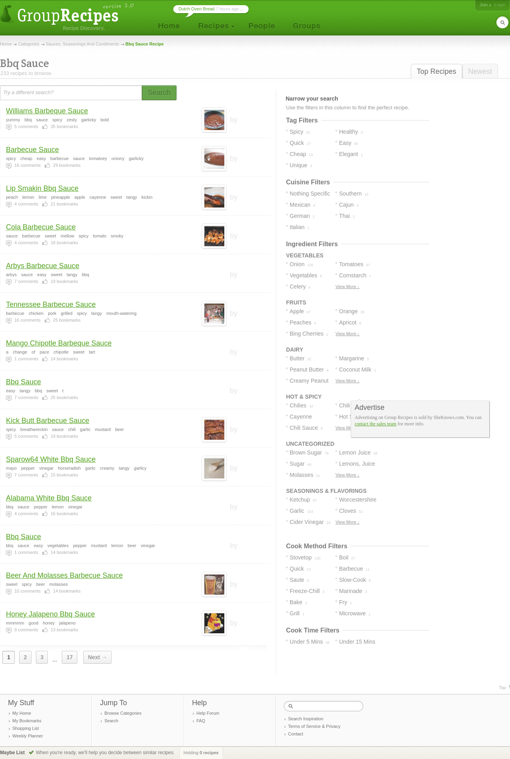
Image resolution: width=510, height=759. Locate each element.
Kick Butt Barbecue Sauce (47, 421)
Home (6, 44)
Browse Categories (122, 713)
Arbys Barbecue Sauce (42, 266)
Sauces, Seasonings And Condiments (82, 44)
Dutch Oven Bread (196, 8)
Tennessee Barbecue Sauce (51, 304)
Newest (480, 71)
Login (499, 4)
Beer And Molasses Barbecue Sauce (64, 575)
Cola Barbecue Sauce (41, 227)
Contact (295, 733)
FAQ (200, 720)
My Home (21, 713)
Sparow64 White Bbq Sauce (51, 459)
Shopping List (25, 728)
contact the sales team (375, 424)
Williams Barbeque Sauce (47, 111)
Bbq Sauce (23, 382)
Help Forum (207, 713)
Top (502, 687)
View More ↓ (347, 286)
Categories (28, 44)
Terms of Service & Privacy (314, 726)
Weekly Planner (27, 735)
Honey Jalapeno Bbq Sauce (50, 614)
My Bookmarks (26, 720)
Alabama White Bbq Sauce (49, 498)
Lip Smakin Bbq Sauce (42, 188)
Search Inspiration (306, 718)
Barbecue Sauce (32, 150)
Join (484, 4)
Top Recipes (436, 71)
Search (111, 720)
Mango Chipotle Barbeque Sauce (59, 343)
